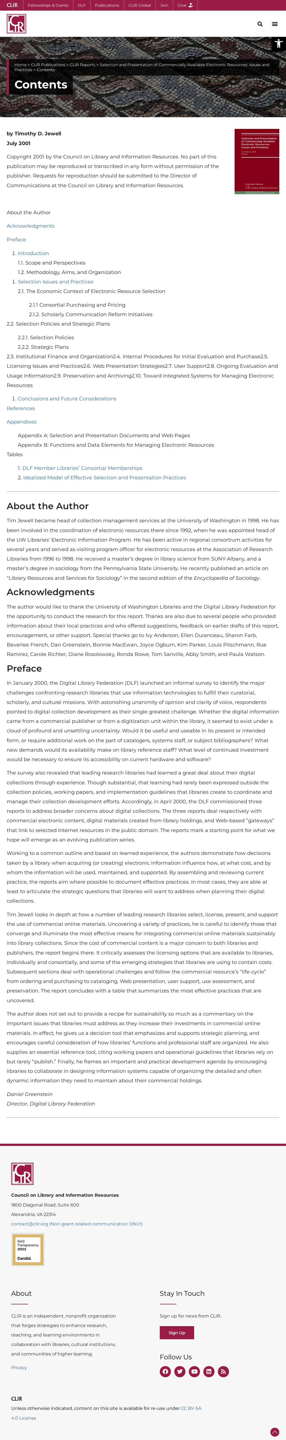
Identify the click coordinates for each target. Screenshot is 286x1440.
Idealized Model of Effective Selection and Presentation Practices (104, 478)
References (21, 408)
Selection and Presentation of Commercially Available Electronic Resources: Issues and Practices (142, 67)
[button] (278, 43)
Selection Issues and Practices (55, 282)
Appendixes (22, 422)
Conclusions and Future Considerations (67, 399)
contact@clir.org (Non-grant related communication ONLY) (77, 1224)
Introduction (33, 253)
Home (21, 64)
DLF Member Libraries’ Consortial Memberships (82, 468)
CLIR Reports (82, 64)
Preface (16, 240)
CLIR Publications (48, 64)
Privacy (19, 1367)
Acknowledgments (30, 226)
